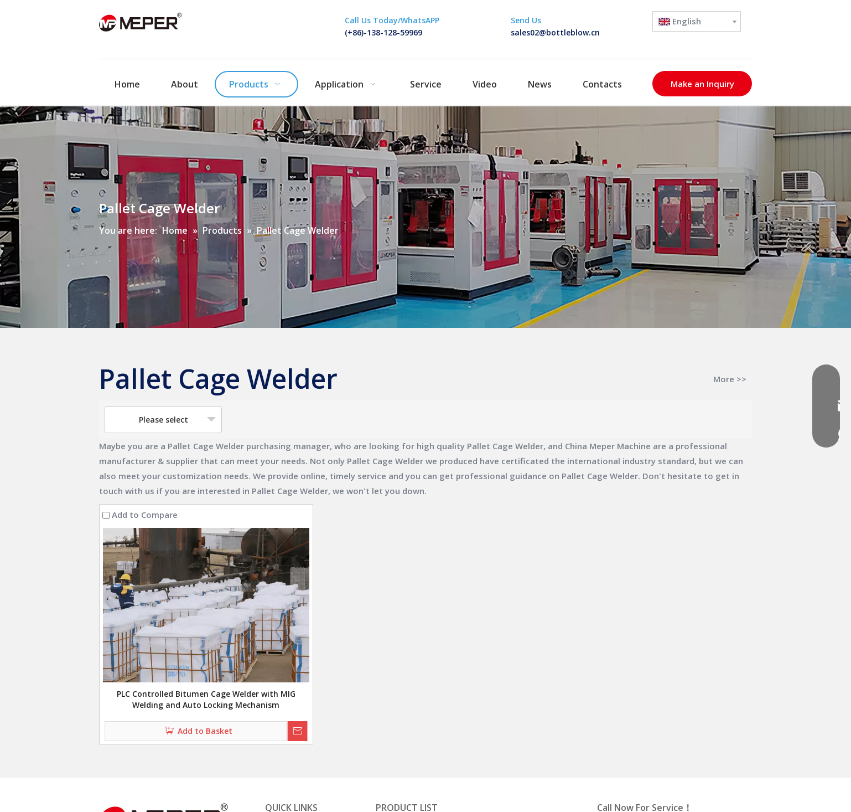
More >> (729, 379)
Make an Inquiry (702, 83)
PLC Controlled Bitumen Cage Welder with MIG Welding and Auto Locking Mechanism (206, 699)
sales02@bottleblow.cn (555, 32)
